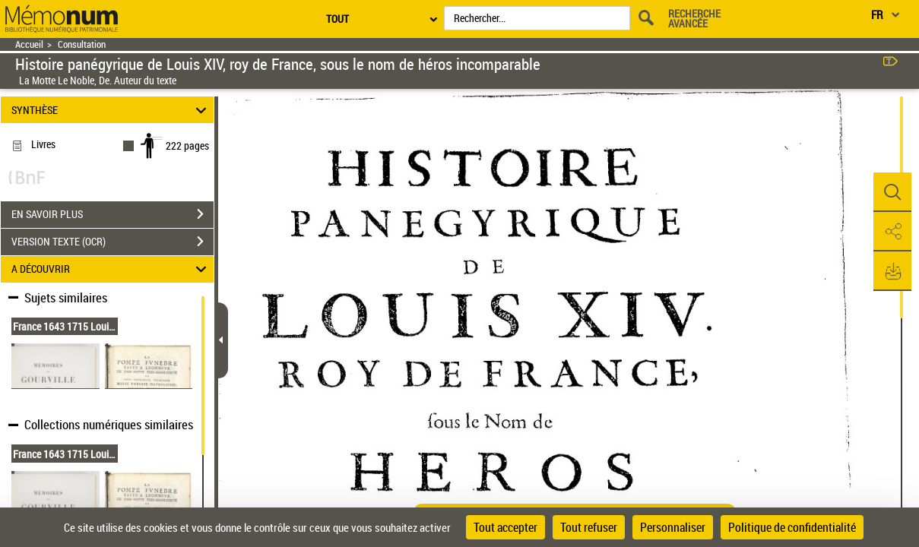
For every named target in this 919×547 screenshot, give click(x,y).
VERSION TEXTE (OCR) (112, 241)
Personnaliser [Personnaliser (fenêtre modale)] (672, 527)
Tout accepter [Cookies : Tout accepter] (505, 527)
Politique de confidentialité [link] (792, 527)
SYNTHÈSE (111, 109)
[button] (892, 192)
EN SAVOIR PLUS (112, 214)
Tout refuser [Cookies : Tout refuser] (588, 527)
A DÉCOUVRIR (111, 269)
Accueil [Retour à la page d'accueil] (29, 44)
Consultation (82, 44)
